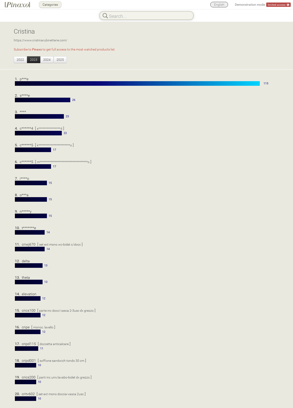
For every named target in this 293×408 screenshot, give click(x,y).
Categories (50, 4)
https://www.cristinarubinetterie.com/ (40, 40)
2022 (20, 59)
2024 (47, 59)
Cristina (24, 31)
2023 (33, 59)
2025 (60, 59)
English (219, 4)
